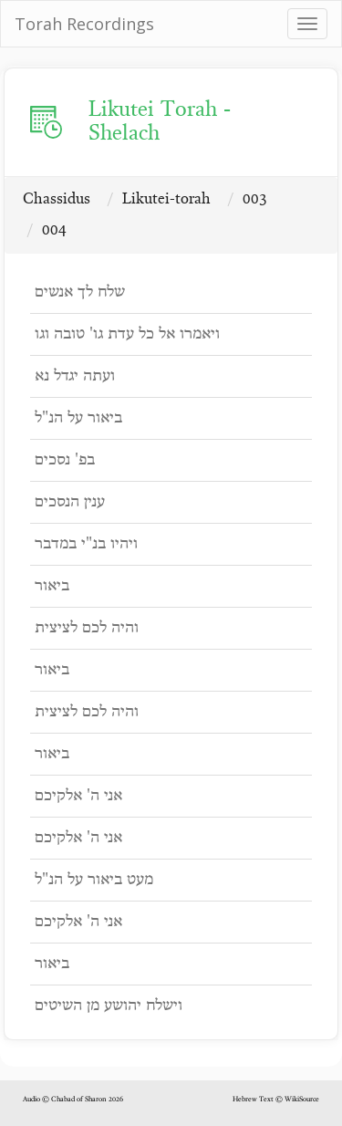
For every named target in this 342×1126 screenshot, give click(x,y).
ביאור (52, 586)
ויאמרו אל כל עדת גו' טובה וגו (127, 334)
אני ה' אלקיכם (78, 796)
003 (255, 199)
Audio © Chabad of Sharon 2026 (73, 1099)
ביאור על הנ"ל (78, 418)
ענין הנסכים (70, 502)
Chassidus (56, 199)
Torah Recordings (84, 24)
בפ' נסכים (65, 460)
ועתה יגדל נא (75, 376)
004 (54, 230)
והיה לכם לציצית (87, 628)
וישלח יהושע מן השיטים (108, 1006)
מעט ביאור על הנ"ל (94, 880)
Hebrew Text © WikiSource (276, 1099)
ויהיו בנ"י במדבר (86, 544)
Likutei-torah (166, 199)
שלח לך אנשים (80, 292)
